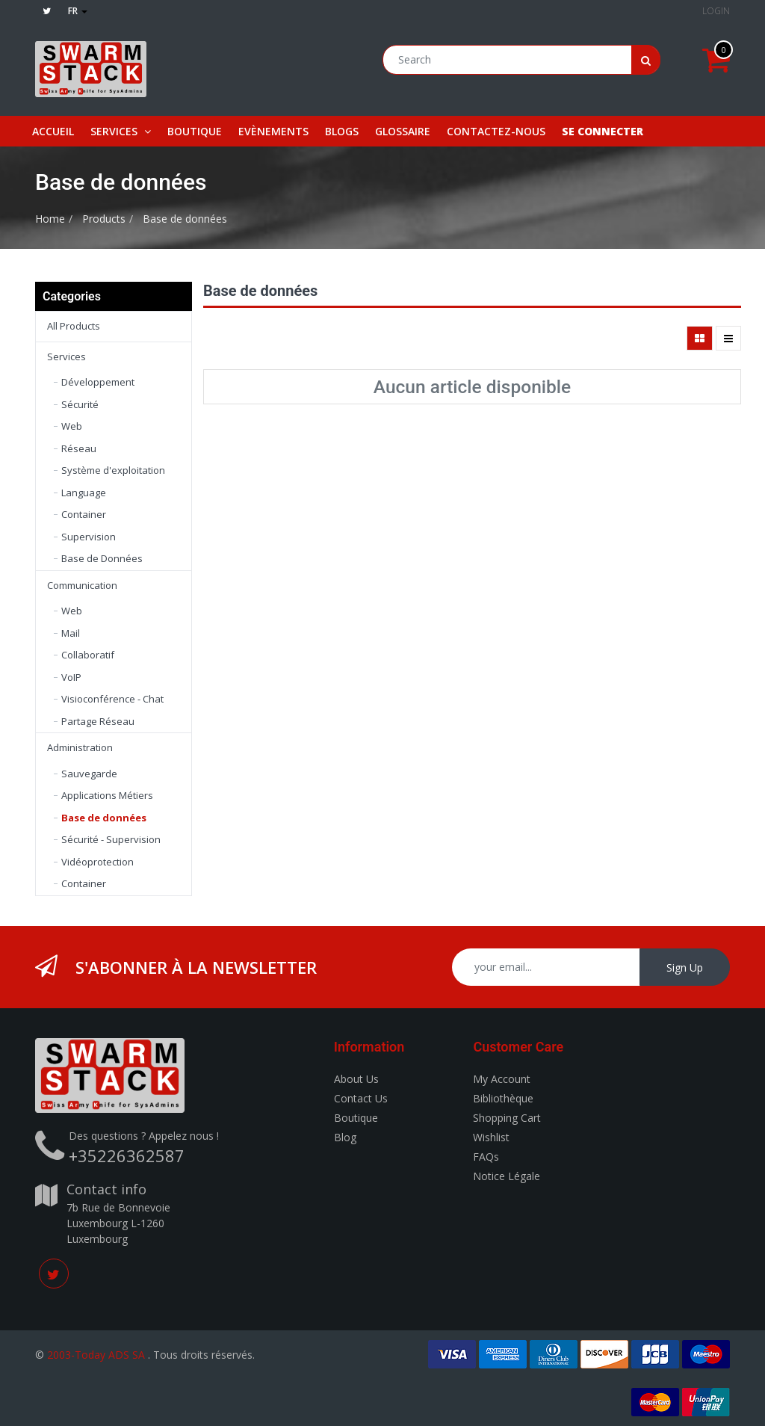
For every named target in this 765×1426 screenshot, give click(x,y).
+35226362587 (127, 1155)
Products (104, 219)
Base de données (185, 219)
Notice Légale (506, 1176)
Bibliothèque (503, 1098)
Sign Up (684, 967)
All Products (73, 326)
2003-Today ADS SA (96, 1355)
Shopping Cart (507, 1118)
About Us (356, 1079)
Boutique (356, 1118)
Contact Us (361, 1098)
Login (716, 10)
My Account (501, 1079)
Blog (345, 1137)
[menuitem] (53, 131)
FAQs (486, 1156)
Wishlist (491, 1137)
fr (77, 10)
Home (50, 219)
